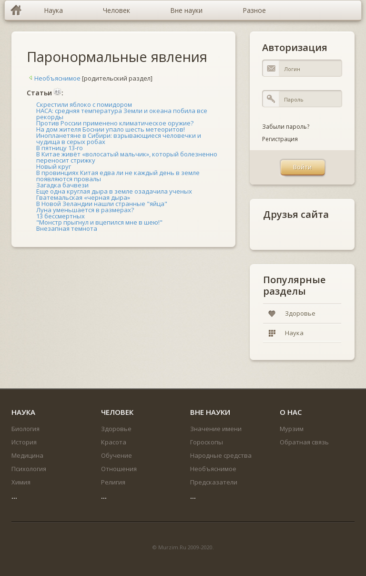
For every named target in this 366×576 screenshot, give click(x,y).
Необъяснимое (54, 78)
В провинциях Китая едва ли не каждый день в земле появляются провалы (118, 175)
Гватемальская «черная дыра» (83, 197)
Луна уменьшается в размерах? (85, 210)
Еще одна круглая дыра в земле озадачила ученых (114, 191)
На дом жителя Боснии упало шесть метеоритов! (110, 129)
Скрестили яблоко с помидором (84, 104)
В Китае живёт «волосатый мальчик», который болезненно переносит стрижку (126, 157)
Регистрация (280, 139)
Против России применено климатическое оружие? (114, 123)
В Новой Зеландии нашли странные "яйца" (101, 203)
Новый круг (53, 166)
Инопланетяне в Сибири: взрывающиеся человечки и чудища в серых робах (118, 138)
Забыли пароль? (285, 127)
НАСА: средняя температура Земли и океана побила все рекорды (121, 113)
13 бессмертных (60, 216)
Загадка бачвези (62, 185)
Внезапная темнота (66, 228)
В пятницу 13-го (59, 148)
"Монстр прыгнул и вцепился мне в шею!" (99, 222)
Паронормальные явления (117, 56)
